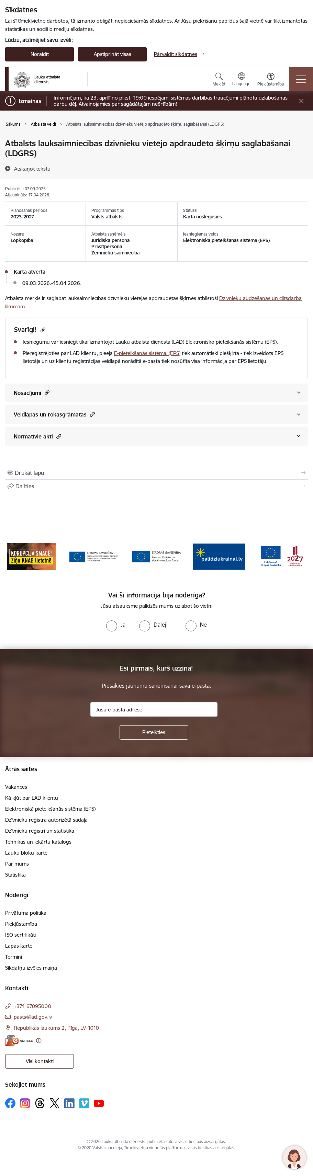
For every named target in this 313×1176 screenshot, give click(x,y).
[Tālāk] (297, 556)
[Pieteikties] (154, 732)
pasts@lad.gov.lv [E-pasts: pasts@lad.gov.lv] (33, 1017)
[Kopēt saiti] (42, 329)
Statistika (15, 874)
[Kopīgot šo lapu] (156, 486)
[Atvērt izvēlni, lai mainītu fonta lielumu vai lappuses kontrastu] (270, 80)
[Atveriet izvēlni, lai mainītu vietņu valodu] (241, 80)
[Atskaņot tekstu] (32, 168)
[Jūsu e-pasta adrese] (153, 709)
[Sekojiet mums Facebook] (10, 1103)
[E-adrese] (19, 1040)
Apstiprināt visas (112, 54)
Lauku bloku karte (26, 852)
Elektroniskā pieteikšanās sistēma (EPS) (50, 809)
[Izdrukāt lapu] (156, 472)
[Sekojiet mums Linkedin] (69, 1103)
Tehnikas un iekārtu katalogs (38, 841)
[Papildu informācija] (38, 1040)
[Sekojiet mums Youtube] (99, 1103)
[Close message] (301, 101)
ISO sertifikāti (20, 935)
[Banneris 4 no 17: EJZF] (156, 556)
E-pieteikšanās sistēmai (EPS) (147, 353)
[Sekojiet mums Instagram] (25, 1103)
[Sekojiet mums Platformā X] (54, 1103)
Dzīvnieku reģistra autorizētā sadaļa (46, 820)
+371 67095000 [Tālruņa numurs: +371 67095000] (32, 1006)
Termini (13, 957)
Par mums (17, 863)
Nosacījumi (31, 392)
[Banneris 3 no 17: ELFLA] (93, 556)
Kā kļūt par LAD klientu (31, 798)
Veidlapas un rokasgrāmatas (54, 414)
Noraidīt (40, 54)
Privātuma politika (25, 913)
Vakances (16, 787)
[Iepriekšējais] (15, 556)
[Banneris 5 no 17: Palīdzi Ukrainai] (219, 556)
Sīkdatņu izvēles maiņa (31, 967)
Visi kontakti (40, 1061)
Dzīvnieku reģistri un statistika (39, 830)
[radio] (115, 624)
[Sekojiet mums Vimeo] (84, 1103)
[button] (46, 392)
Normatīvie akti (37, 436)
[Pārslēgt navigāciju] (301, 79)
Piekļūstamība (21, 924)
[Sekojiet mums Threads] (40, 1103)
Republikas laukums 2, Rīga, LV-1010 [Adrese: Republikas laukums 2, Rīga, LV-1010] (56, 1028)
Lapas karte (18, 946)
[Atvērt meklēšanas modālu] (219, 80)
